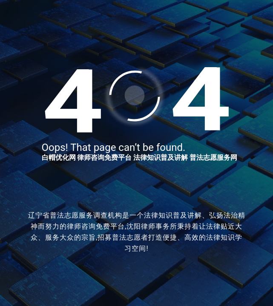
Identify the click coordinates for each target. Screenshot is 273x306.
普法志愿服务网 (213, 157)
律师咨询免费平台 (104, 157)
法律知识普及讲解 (160, 157)
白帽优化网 (59, 157)
